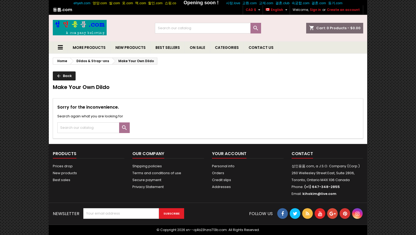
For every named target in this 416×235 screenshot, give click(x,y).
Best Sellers (167, 47)
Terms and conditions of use (156, 173)
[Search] (208, 28)
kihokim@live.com (319, 193)
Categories (227, 47)
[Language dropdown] (277, 9)
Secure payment (146, 179)
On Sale (197, 47)
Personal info (223, 166)
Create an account (343, 9)
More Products (89, 47)
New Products (130, 47)
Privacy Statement (148, 186)
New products (65, 173)
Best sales (61, 179)
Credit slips (221, 179)
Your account (229, 154)
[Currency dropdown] (254, 9)
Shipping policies (147, 166)
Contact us (261, 47)
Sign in (315, 9)
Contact (302, 154)
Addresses (221, 186)
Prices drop (63, 166)
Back (64, 75)
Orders (218, 173)
